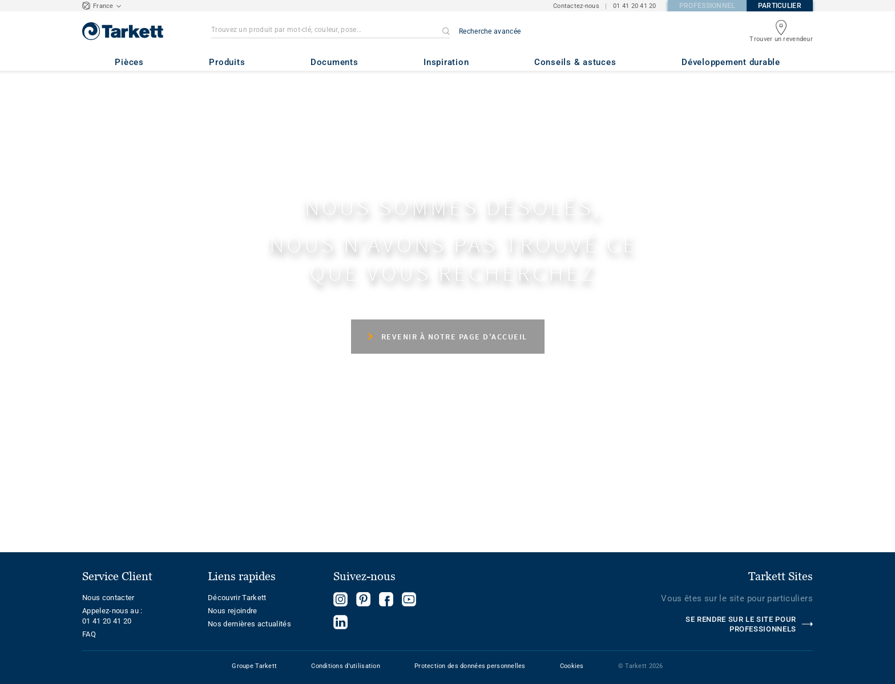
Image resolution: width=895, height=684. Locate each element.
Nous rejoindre (232, 610)
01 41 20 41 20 (634, 6)
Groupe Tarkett (254, 666)
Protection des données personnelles (470, 666)
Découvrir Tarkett (237, 597)
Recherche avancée (490, 31)
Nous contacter (108, 597)
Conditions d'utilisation (345, 666)
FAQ (89, 634)
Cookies (572, 666)
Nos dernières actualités (249, 624)
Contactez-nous (576, 6)
